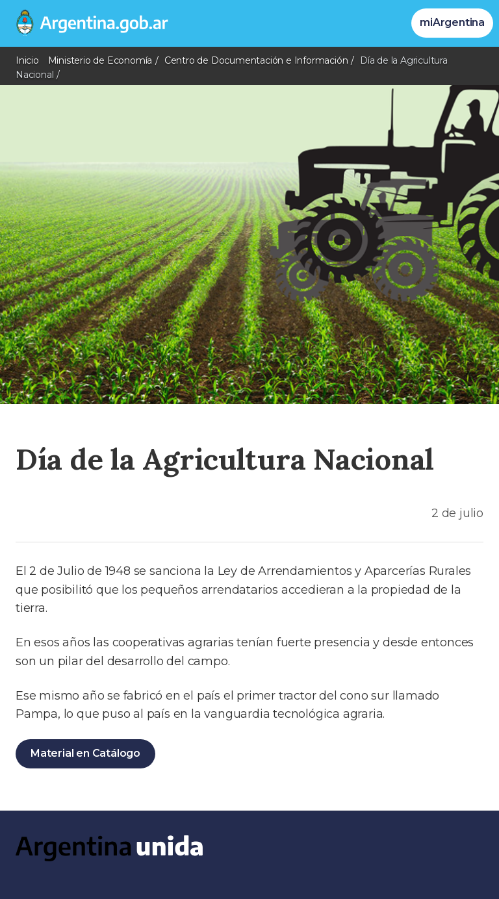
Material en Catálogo (85, 753)
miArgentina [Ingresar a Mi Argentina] (452, 22)
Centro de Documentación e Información (256, 60)
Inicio (27, 60)
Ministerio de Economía (100, 60)
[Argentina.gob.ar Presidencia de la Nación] (87, 23)
